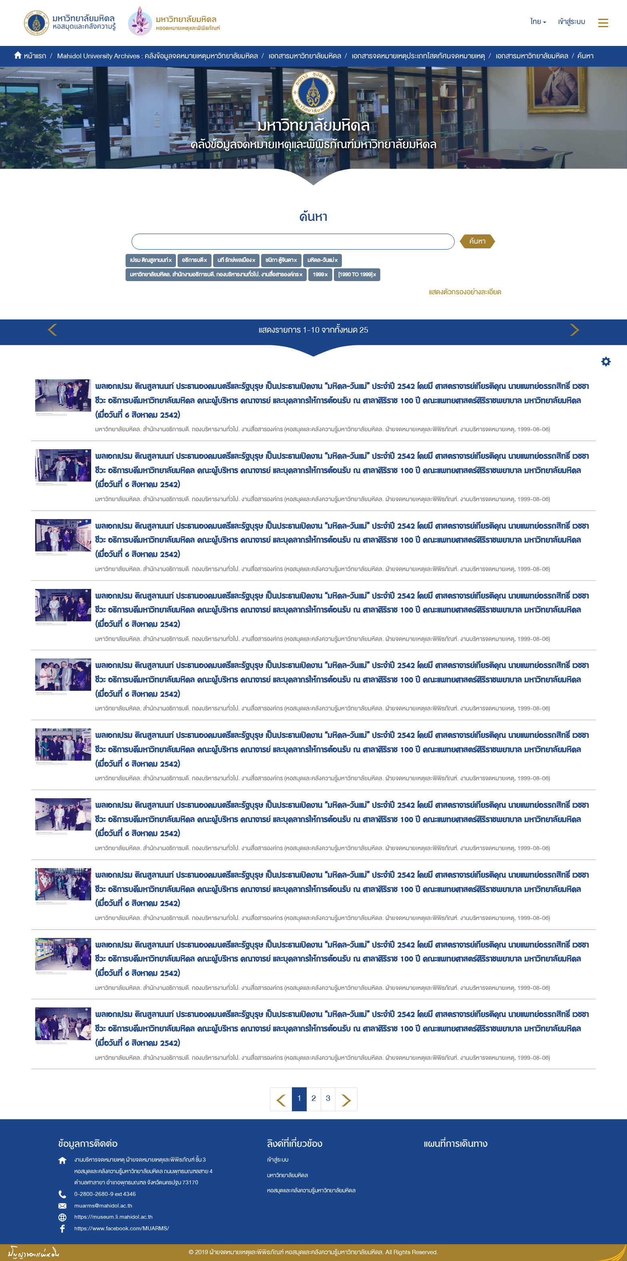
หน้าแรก (35, 56)
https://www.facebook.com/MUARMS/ (121, 1228)
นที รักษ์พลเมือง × (236, 260)
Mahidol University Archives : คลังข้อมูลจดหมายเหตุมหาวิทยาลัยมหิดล (157, 56)
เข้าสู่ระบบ (277, 1160)
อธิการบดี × (194, 260)
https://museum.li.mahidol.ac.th (113, 1217)
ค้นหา (477, 241)
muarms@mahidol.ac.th (103, 1206)
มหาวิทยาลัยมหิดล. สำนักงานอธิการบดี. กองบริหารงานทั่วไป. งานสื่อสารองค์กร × (216, 274)
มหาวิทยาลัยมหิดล (287, 1175)
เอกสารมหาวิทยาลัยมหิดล (305, 56)
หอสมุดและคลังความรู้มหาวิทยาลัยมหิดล (311, 1191)
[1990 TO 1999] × (357, 274)
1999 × (320, 274)
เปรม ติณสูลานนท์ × (151, 260)
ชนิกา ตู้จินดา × (281, 260)
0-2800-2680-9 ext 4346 (105, 1194)
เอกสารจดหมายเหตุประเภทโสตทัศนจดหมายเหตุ (418, 56)
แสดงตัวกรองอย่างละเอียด (465, 292)
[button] (538, 22)
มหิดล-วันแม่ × (322, 260)
